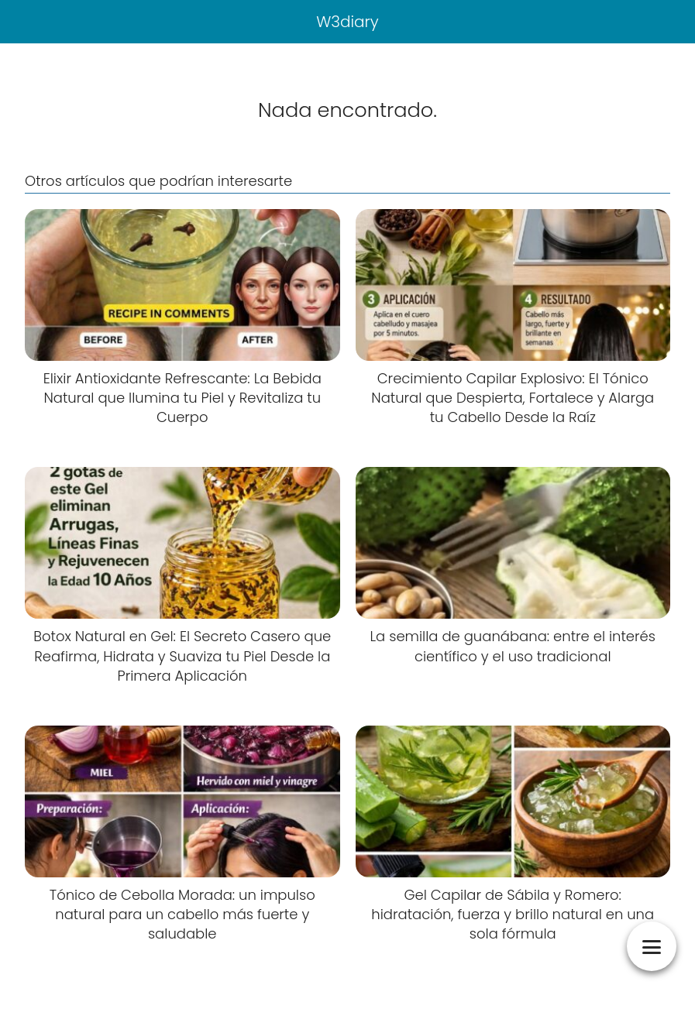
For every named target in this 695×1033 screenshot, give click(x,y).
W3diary (347, 22)
